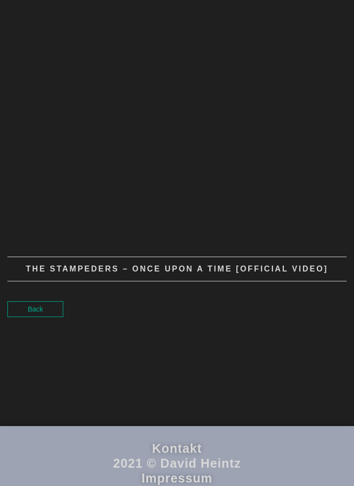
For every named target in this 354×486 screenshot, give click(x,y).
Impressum (176, 478)
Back (35, 309)
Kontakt (177, 448)
